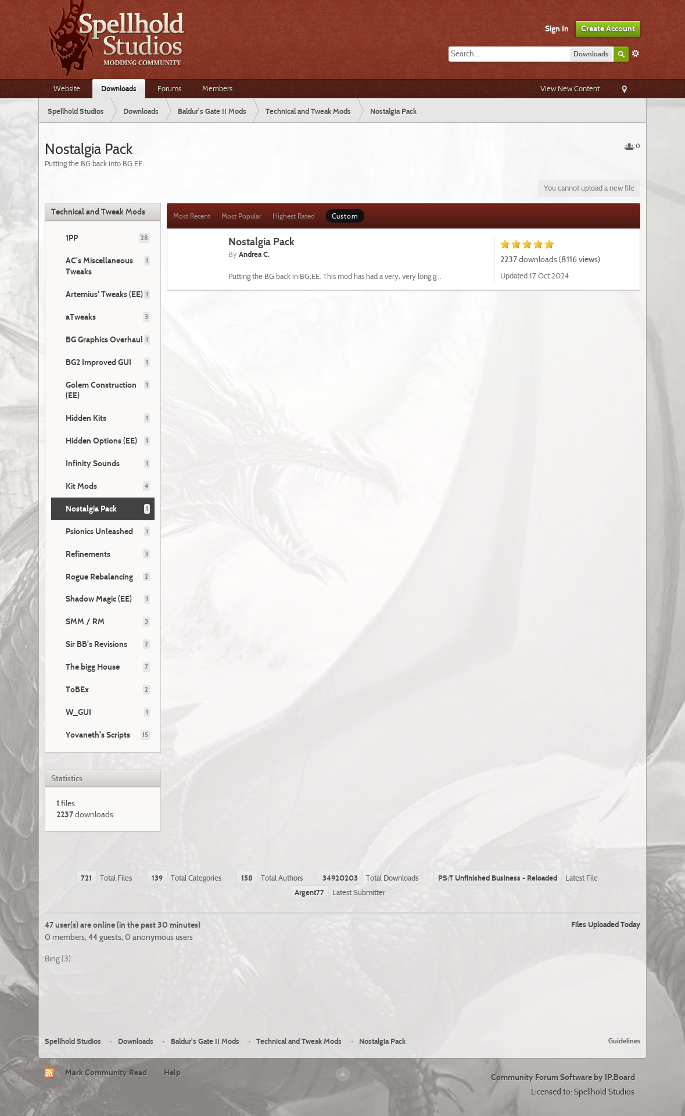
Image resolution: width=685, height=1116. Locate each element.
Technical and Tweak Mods (98, 211)
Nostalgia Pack (91, 508)
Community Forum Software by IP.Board (563, 1077)
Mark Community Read (106, 1072)
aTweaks (81, 317)
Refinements (88, 554)
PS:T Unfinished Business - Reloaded (497, 877)
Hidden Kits (86, 418)
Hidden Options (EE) (101, 440)
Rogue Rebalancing (99, 576)
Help (172, 1072)
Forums (169, 88)
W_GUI (78, 712)
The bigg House (93, 666)
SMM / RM (85, 621)
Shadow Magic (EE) (99, 598)
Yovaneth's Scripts (98, 734)
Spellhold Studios (73, 1041)
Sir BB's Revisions (96, 644)
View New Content (570, 88)
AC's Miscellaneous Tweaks (99, 266)
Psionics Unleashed (99, 531)
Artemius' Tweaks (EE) (104, 294)
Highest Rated (293, 216)
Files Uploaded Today (605, 924)
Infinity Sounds (93, 463)
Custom (345, 216)
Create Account (608, 28)
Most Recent (191, 216)
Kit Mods (81, 486)
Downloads (119, 88)
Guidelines (624, 1040)
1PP (72, 238)
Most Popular (241, 216)
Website (66, 88)
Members (217, 88)
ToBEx (77, 689)
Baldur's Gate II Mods (205, 1041)
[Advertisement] (342, 996)
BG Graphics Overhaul (104, 339)
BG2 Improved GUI (98, 362)
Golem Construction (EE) (101, 390)
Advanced (635, 53)
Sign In (557, 28)
